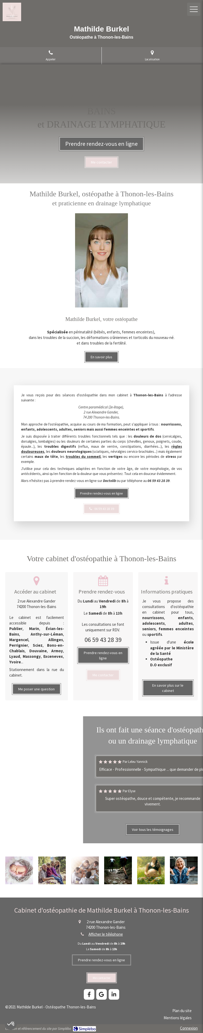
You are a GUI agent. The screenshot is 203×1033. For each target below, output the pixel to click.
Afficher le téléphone (106, 934)
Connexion (189, 1028)
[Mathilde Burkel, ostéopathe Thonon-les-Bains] (101, 471)
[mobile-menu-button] (193, 9)
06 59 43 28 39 (103, 640)
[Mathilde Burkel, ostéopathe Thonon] (103, 675)
